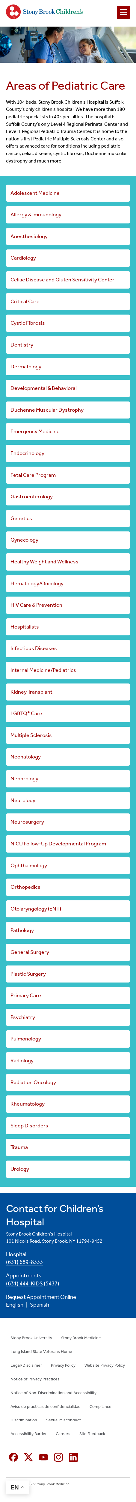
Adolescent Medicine (35, 193)
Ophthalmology (28, 865)
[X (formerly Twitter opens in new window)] (28, 1457)
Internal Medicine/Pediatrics (43, 670)
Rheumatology (27, 1104)
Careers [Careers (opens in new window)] (63, 1433)
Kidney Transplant (31, 692)
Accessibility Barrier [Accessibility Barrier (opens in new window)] (28, 1433)
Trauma (19, 1147)
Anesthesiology (29, 236)
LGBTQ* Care (26, 713)
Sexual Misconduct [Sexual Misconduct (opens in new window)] (63, 1420)
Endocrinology (27, 453)
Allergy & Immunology (35, 214)
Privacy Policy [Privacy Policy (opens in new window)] (63, 1365)
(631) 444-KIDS (24, 1283)
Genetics (21, 518)
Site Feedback (92, 1433)
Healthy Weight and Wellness (44, 561)
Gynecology (24, 540)
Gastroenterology (31, 496)
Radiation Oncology (33, 1082)
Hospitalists (24, 626)
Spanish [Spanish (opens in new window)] (39, 1305)
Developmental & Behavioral (43, 388)
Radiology (22, 1060)
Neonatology (25, 756)
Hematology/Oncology (37, 583)
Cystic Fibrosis (27, 323)
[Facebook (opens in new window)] (13, 1457)
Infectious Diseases (33, 648)
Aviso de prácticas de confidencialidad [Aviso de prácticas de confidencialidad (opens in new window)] (45, 1406)
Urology (19, 1169)
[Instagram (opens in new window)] (58, 1457)
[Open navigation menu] (123, 12)
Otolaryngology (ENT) (35, 908)
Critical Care (25, 301)
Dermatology (25, 366)
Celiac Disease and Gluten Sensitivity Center (62, 279)
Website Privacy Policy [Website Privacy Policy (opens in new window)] (104, 1365)
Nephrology (24, 778)
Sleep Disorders (29, 1125)
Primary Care (25, 995)
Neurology (22, 800)
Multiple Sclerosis (31, 735)
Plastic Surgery (28, 974)
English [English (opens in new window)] (15, 1305)
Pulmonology (25, 1038)
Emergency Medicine (35, 431)
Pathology (22, 930)
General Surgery (29, 952)
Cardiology (23, 258)
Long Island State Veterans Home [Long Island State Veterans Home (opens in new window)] (41, 1351)
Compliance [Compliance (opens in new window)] (100, 1406)
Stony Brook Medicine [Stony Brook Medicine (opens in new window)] (81, 1337)
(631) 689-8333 (24, 1262)
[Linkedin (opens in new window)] (73, 1457)
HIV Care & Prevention (36, 605)
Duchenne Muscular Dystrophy (47, 410)
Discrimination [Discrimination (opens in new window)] (23, 1420)
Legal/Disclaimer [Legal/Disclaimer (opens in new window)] (26, 1365)
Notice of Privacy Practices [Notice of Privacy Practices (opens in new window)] (35, 1379)
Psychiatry (22, 1017)
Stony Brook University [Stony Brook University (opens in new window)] (31, 1337)
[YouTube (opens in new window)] (43, 1457)
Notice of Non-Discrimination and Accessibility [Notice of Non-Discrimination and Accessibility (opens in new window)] (53, 1392)
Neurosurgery (27, 822)
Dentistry (21, 344)
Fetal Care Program (33, 475)
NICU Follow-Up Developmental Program (58, 843)
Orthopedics (25, 887)
